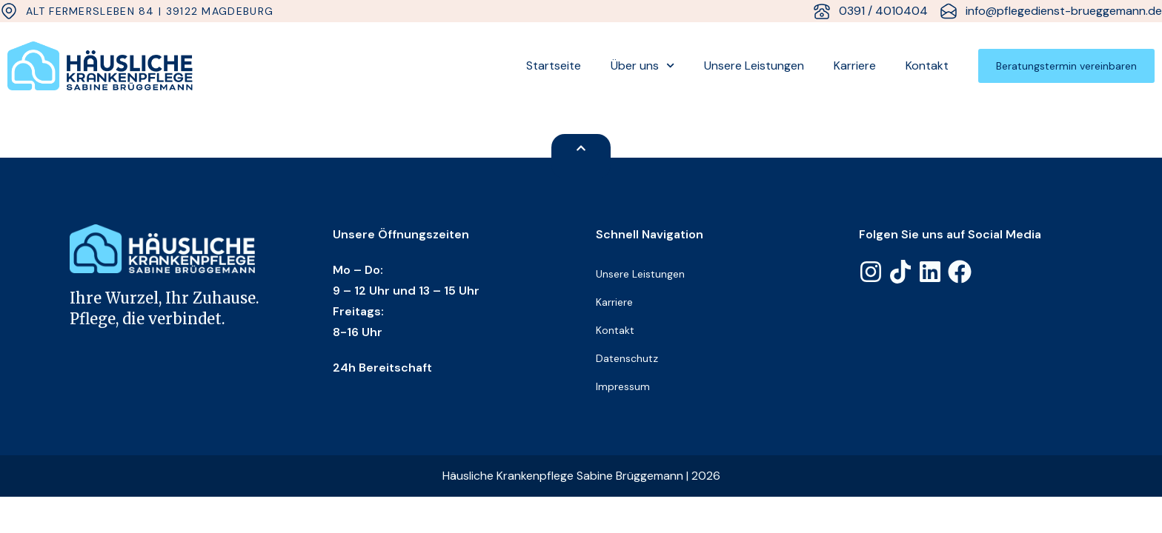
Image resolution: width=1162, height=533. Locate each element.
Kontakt (927, 65)
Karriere (855, 65)
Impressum (623, 386)
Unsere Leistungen (754, 65)
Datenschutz (627, 358)
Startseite (553, 65)
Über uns (642, 65)
